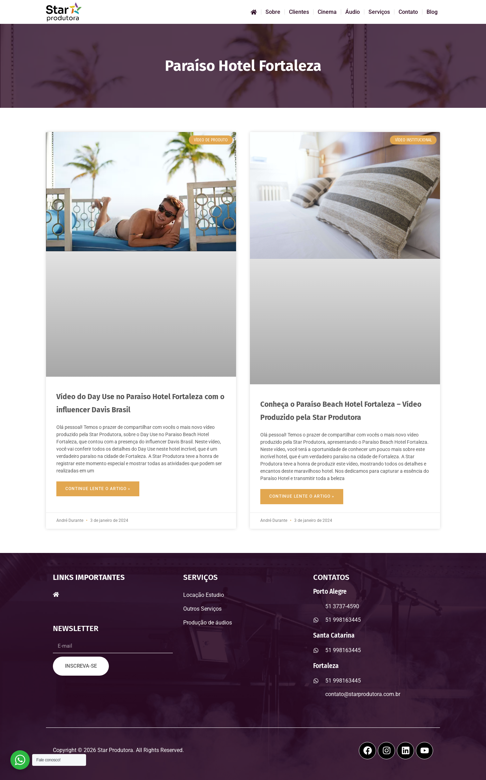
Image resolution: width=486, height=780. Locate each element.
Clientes (299, 12)
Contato (408, 12)
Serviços (379, 12)
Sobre (272, 12)
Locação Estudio (203, 595)
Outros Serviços (202, 608)
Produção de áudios (207, 622)
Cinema (327, 12)
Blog (432, 12)
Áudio (352, 12)
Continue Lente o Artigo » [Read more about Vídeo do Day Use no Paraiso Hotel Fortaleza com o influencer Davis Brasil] (97, 488)
